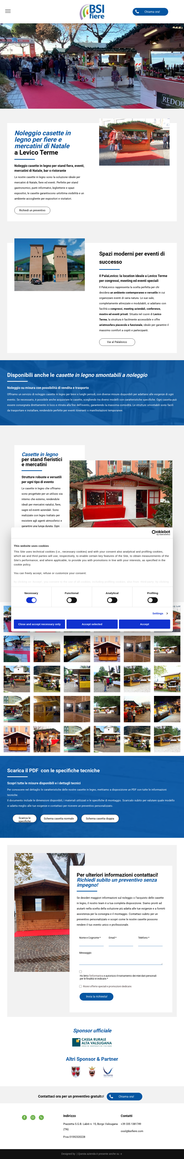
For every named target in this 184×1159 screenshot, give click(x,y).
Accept (144, 624)
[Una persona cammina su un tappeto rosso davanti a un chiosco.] (17, 649)
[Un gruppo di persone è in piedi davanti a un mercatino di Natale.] (47, 739)
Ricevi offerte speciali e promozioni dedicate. (107, 986)
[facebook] (24, 1118)
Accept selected (92, 624)
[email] (32, 1118)
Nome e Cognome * (90, 937)
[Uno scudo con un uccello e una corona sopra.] (92, 1071)
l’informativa (96, 975)
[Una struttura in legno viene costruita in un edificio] (47, 709)
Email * (112, 937)
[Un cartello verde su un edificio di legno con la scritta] (17, 709)
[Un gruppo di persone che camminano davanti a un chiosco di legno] (17, 679)
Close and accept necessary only (39, 624)
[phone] (41, 1118)
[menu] (8, 11)
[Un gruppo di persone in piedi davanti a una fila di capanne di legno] (107, 679)
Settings (158, 613)
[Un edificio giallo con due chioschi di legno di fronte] (167, 679)
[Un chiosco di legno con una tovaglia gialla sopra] (77, 679)
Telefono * (143, 937)
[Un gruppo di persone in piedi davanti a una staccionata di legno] (167, 649)
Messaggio (85, 952)
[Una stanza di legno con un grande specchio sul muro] (137, 649)
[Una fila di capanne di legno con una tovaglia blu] (137, 679)
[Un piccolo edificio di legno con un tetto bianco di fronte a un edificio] (107, 649)
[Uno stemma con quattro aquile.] (76, 1071)
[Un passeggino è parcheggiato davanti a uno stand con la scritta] (47, 679)
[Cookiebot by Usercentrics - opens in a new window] (154, 532)
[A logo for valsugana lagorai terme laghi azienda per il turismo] (108, 1071)
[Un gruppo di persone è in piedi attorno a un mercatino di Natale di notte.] (77, 649)
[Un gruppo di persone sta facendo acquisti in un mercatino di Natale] (47, 649)
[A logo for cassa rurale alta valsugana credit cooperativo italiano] (92, 1042)
